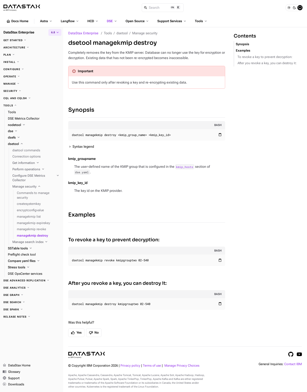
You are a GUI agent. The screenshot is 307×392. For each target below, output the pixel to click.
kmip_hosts (184, 167)
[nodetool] (33, 125)
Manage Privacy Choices (181, 365)
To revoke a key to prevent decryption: (113, 240)
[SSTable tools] (33, 248)
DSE (112, 21)
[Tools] (31, 105)
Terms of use (152, 365)
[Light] (288, 7)
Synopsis (81, 109)
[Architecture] (31, 47)
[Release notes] (31, 316)
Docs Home (17, 21)
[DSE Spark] (31, 309)
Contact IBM (293, 364)
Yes (76, 333)
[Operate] (31, 76)
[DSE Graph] (31, 295)
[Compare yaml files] (33, 261)
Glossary (11, 372)
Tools (201, 21)
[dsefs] (33, 138)
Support (11, 378)
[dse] (33, 131)
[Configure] (31, 69)
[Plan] (31, 54)
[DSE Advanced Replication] (31, 280)
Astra (46, 21)
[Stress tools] (33, 267)
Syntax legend (83, 147)
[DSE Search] (31, 302)
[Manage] (31, 83)
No (94, 333)
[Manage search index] (36, 242)
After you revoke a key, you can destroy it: (117, 283)
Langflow (70, 21)
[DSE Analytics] (31, 287)
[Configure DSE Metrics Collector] (36, 178)
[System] (300, 7)
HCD (93, 21)
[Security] (31, 91)
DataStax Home (16, 365)
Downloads (13, 384)
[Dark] (294, 7)
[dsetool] (33, 144)
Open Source (137, 21)
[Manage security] (36, 187)
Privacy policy (130, 365)
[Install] (31, 62)
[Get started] (31, 40)
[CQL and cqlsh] (31, 98)
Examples (81, 214)
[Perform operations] (36, 169)
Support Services (172, 21)
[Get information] (36, 163)
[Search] (163, 7)
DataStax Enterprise (83, 33)
